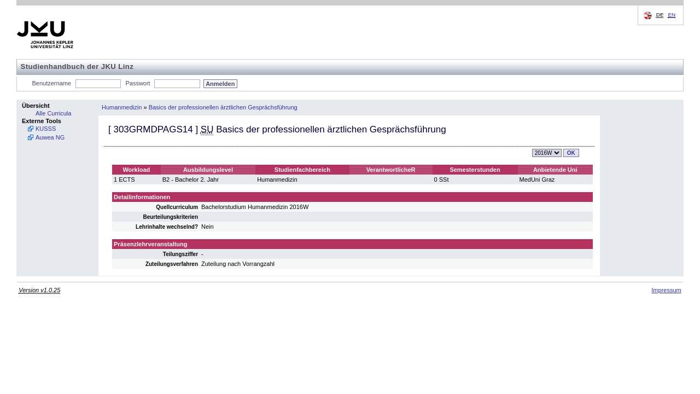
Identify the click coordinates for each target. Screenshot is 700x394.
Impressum (666, 290)
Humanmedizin (122, 107)
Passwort (137, 83)
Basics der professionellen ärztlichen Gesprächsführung (223, 107)
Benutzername (52, 83)
